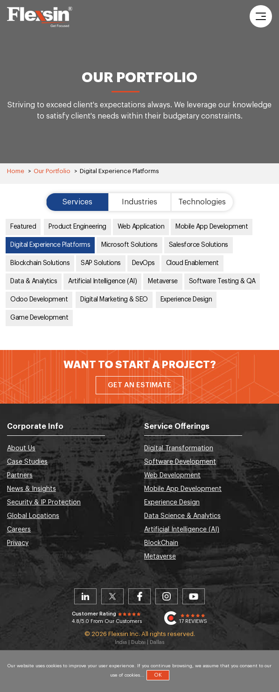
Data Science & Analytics (182, 516)
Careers (19, 529)
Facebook (139, 596)
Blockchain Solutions (40, 263)
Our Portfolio (52, 171)
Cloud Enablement (192, 263)
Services (77, 202)
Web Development (172, 475)
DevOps (143, 263)
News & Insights (31, 489)
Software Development (180, 462)
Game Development (39, 318)
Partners (20, 475)
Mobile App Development (211, 227)
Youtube (193, 596)
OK (158, 675)
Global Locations (33, 516)
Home (15, 171)
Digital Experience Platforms (50, 245)
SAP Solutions (101, 263)
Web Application (141, 227)
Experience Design (186, 299)
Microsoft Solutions (129, 245)
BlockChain (161, 543)
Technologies (202, 202)
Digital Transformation (178, 448)
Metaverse (163, 281)
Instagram (166, 596)
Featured (23, 227)
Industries (139, 202)
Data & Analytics (33, 281)
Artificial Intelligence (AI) (102, 281)
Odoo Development (39, 299)
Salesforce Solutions (198, 245)
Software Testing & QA (222, 281)
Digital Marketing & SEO (114, 299)
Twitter (112, 596)
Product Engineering (77, 227)
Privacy (17, 543)
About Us (21, 448)
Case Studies (27, 462)
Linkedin (85, 596)
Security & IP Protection (44, 502)
